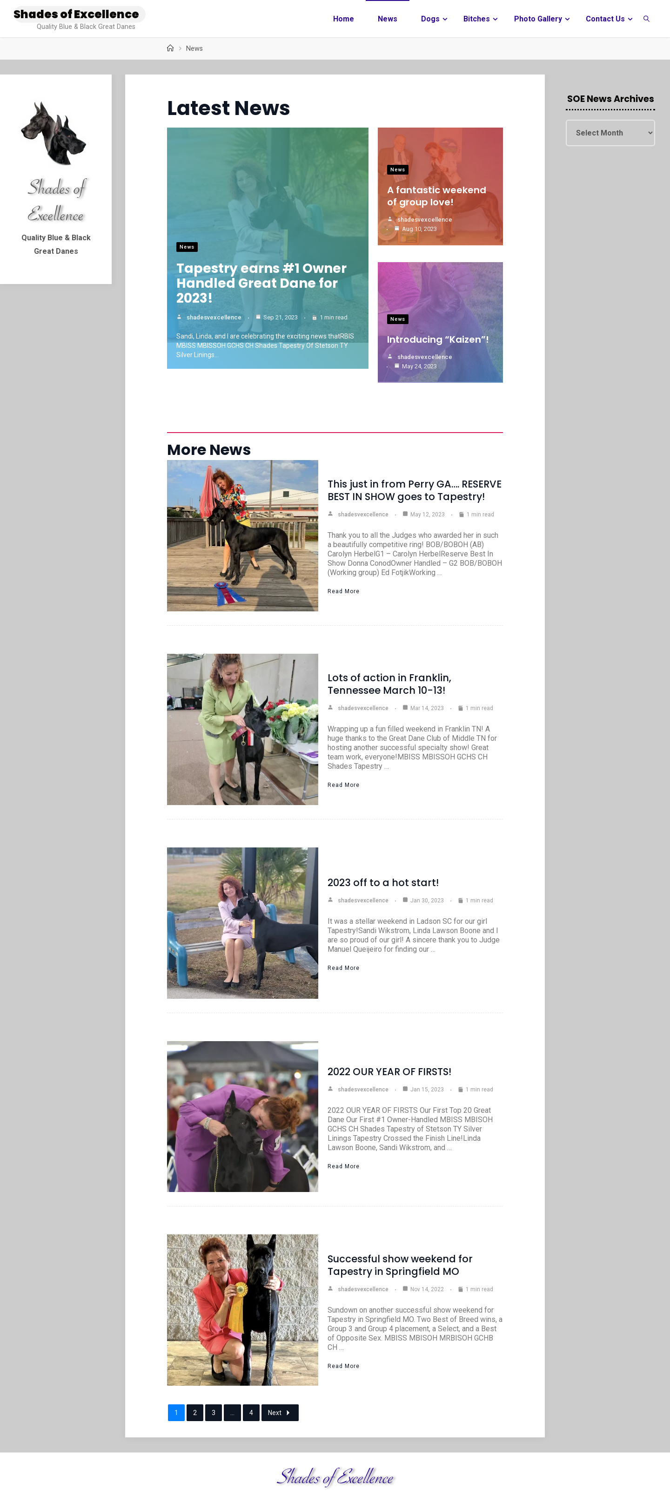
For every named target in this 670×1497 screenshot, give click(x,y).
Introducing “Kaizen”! (438, 327)
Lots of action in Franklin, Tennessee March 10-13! (389, 646)
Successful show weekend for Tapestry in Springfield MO (400, 1227)
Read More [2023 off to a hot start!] (344, 930)
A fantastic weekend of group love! (436, 195)
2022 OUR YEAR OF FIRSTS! (389, 1033)
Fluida (603, 1476)
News (187, 249)
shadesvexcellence (214, 319)
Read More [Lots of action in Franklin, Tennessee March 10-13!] (344, 747)
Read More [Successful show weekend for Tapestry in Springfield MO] (344, 1328)
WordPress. (638, 1476)
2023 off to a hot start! (383, 844)
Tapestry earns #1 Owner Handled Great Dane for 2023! (261, 285)
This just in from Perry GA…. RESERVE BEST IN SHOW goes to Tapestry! (415, 453)
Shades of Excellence (76, 14)
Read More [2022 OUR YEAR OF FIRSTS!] (344, 1128)
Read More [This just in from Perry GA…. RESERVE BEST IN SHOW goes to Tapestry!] (344, 553)
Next (280, 1375)
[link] (646, 18)
